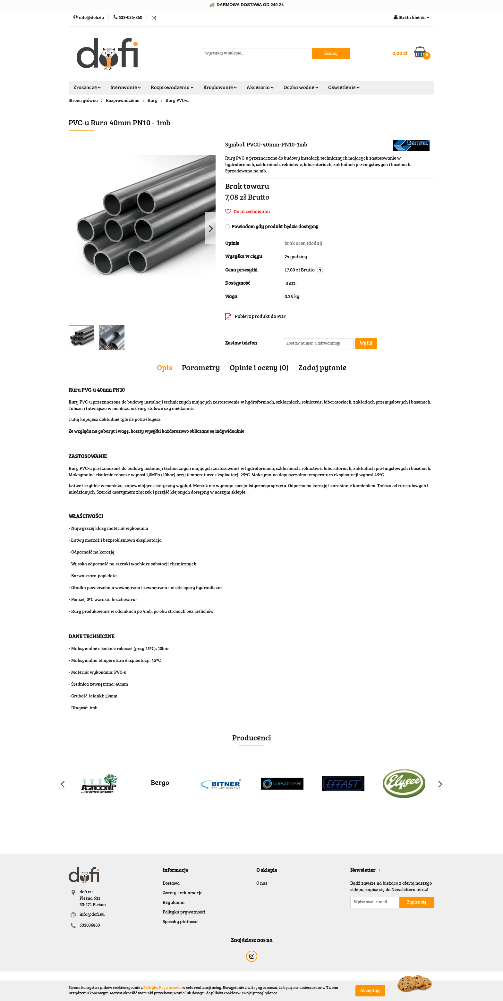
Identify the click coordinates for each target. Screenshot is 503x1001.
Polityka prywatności (184, 912)
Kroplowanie (220, 87)
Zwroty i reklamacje (182, 893)
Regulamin (173, 903)
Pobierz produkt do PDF (255, 316)
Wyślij (366, 343)
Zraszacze (87, 87)
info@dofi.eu (92, 915)
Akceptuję (370, 990)
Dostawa (171, 883)
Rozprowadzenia (172, 87)
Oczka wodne (301, 87)
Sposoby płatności (181, 922)
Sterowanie (126, 87)
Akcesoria (260, 87)
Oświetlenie (344, 87)
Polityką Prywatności (162, 988)
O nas (261, 883)
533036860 (90, 925)
